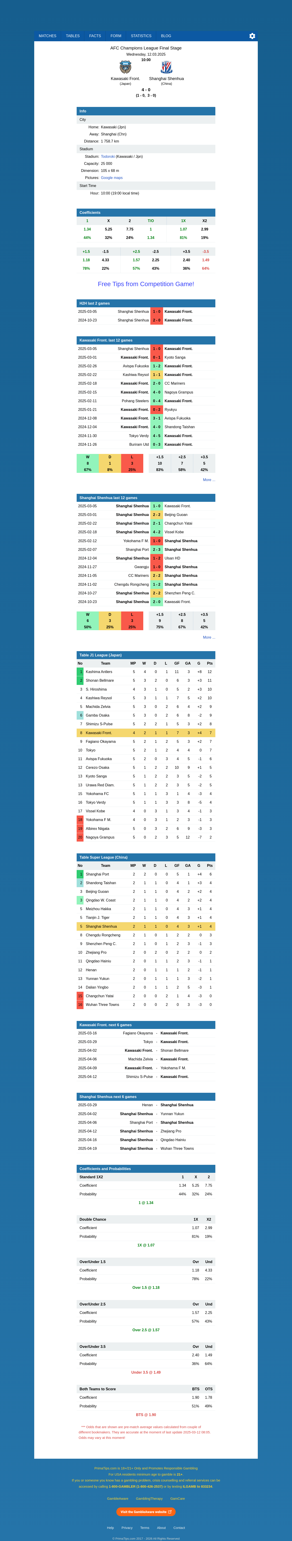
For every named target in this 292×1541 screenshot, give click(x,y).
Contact (179, 1528)
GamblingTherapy (149, 1498)
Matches (47, 36)
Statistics (141, 36)
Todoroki (108, 156)
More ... (209, 480)
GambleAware (117, 1498)
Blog (166, 36)
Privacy (127, 1528)
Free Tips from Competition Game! (146, 283)
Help (110, 1528)
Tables (73, 36)
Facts (95, 36)
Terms (144, 1528)
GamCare (177, 1498)
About (161, 1528)
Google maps (112, 178)
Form (116, 36)
